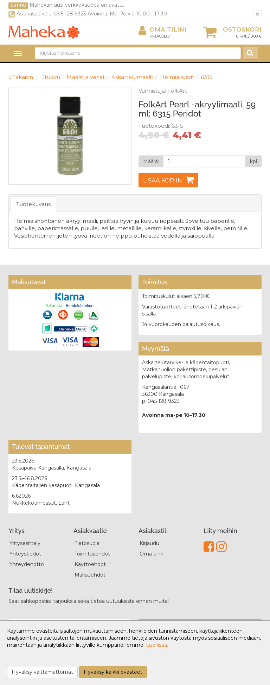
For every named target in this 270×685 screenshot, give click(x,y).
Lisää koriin (162, 180)
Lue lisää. (157, 645)
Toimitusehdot (92, 554)
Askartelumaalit (132, 77)
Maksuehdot (90, 575)
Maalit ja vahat (86, 77)
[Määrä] (204, 161)
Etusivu (50, 77)
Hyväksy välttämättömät (42, 672)
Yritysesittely (24, 543)
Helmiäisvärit (177, 77)
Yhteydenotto (26, 564)
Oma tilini (162, 29)
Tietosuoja (87, 543)
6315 (206, 77)
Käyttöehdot (90, 564)
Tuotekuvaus (33, 204)
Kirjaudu (159, 36)
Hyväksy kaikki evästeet (113, 672)
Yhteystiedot (25, 554)
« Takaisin (20, 77)
